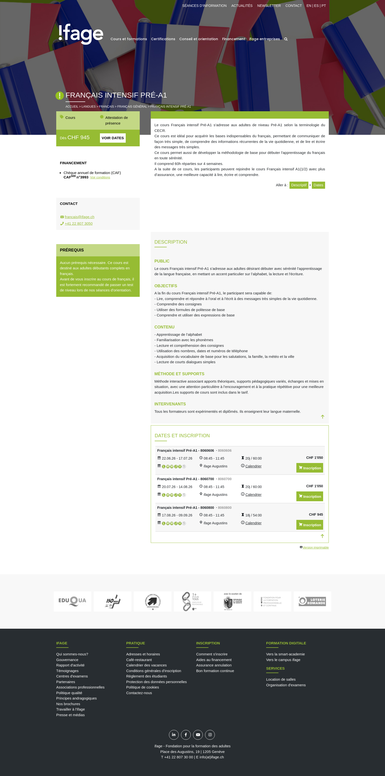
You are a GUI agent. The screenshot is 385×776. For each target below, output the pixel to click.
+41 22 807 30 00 (178, 757)
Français (106, 106)
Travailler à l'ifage (70, 709)
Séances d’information (204, 6)
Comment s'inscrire (212, 654)
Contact (294, 6)
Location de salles (281, 679)
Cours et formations (128, 39)
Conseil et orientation (198, 39)
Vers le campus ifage (283, 660)
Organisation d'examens (286, 685)
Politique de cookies (142, 687)
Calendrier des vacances (146, 665)
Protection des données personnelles (156, 682)
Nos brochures (68, 704)
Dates (318, 185)
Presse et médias (70, 715)
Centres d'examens (72, 676)
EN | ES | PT (316, 6)
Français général (132, 106)
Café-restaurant (139, 660)
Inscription (312, 468)
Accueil (72, 106)
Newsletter (269, 6)
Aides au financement (214, 660)
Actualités (241, 6)
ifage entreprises (264, 39)
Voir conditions (100, 177)
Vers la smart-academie (285, 654)
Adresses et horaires (143, 654)
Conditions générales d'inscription (153, 671)
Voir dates (113, 138)
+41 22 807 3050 (79, 223)
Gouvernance (67, 660)
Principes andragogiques (76, 698)
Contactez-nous (139, 693)
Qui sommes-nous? (72, 654)
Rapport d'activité (70, 665)
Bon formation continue (215, 671)
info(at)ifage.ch (212, 757)
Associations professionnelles (80, 687)
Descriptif (299, 185)
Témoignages (67, 671)
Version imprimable (316, 547)
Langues (89, 106)
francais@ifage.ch (79, 217)
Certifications (163, 39)
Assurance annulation (214, 665)
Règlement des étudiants (146, 676)
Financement (233, 39)
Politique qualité (69, 693)
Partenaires (65, 682)
